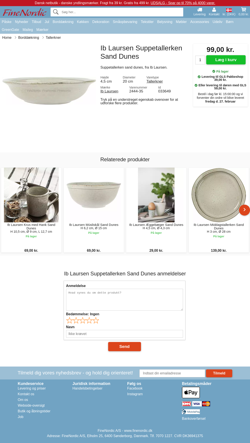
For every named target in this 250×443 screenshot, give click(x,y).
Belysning (164, 22)
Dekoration (100, 22)
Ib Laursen (109, 91)
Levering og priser (32, 388)
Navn (70, 327)
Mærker (42, 30)
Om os (23, 400)
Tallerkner (154, 81)
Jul (47, 22)
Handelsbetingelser (87, 388)
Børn (230, 22)
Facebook (135, 388)
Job (20, 417)
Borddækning (63, 22)
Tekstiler (147, 22)
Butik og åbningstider (34, 411)
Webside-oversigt (31, 405)
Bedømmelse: (82, 314)
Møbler (181, 22)
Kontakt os (26, 394)
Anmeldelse (76, 286)
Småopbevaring (125, 22)
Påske (6, 22)
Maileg (28, 30)
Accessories (199, 22)
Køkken (83, 22)
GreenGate (10, 30)
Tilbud (36, 22)
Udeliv (217, 22)
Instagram (135, 394)
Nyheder (21, 22)
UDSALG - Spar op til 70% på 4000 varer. (183, 3)
